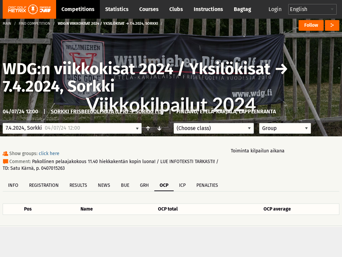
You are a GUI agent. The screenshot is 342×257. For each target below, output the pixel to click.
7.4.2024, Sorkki (59, 86)
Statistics (117, 9)
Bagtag (242, 9)
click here (49, 153)
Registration (44, 185)
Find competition (34, 23)
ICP (182, 185)
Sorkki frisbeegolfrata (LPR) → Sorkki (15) (107, 111)
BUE (125, 185)
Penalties (207, 185)
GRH (144, 185)
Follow (311, 25)
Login (275, 9)
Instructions (208, 9)
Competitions (78, 9)
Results (78, 185)
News (104, 185)
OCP (164, 185)
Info (13, 185)
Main (7, 23)
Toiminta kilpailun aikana (258, 151)
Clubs (176, 9)
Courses (149, 9)
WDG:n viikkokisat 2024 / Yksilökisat (137, 69)
